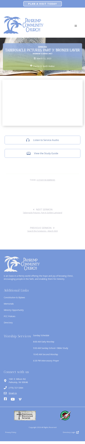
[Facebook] (5, 399)
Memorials (9, 303)
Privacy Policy (10, 432)
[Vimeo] (20, 399)
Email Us (13, 393)
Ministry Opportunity (14, 310)
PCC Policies (9, 316)
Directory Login (69, 432)
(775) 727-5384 (16, 387)
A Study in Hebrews (46, 180)
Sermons (42, 47)
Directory (8, 322)
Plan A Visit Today (42, 3)
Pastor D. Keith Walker (44, 66)
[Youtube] (13, 399)
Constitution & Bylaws (14, 297)
